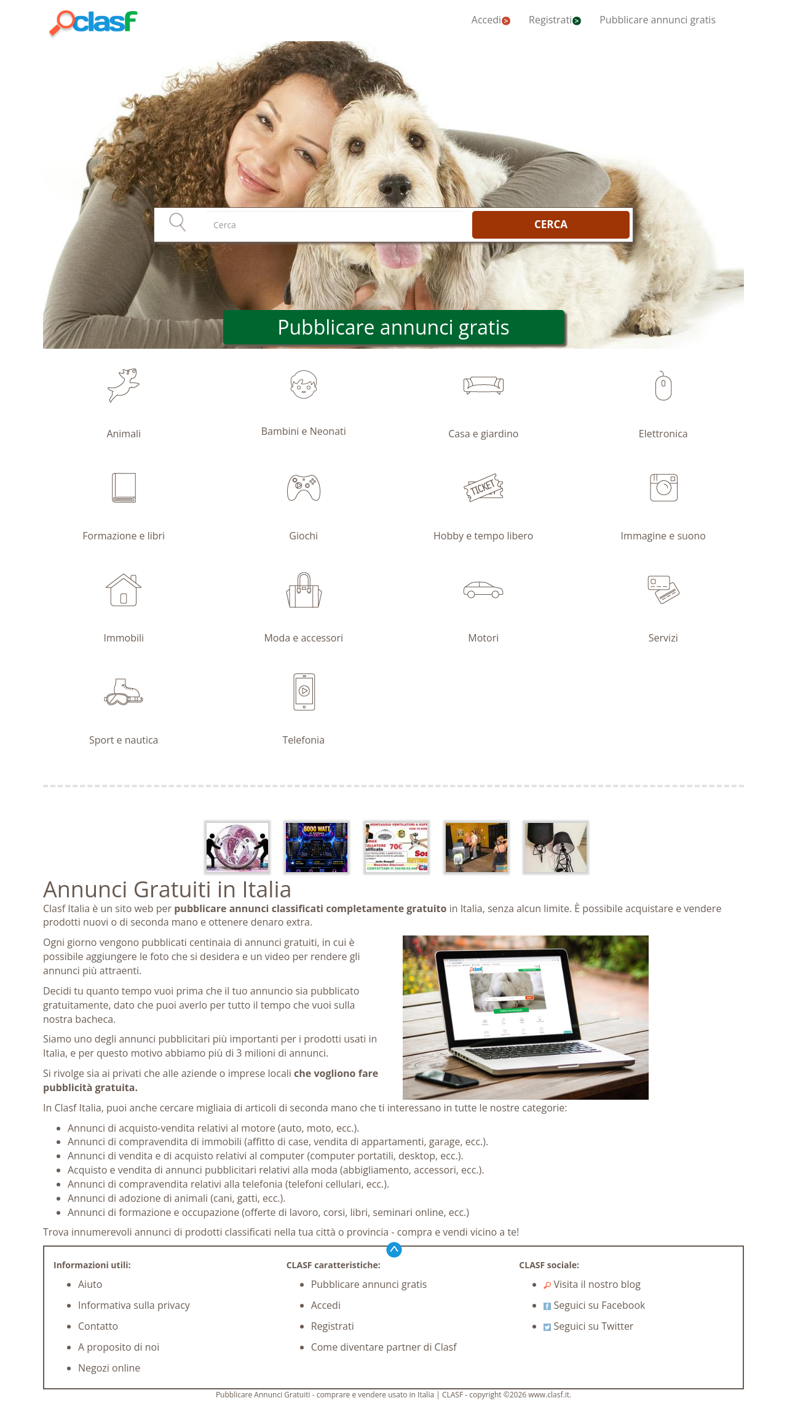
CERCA (551, 224)
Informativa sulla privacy (134, 1305)
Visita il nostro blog (592, 1284)
